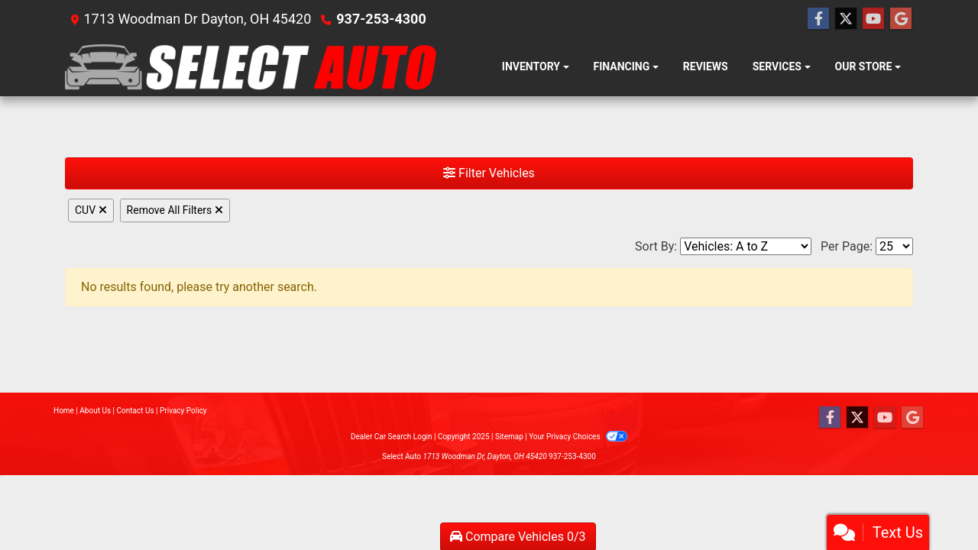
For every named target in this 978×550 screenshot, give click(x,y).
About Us (95, 410)
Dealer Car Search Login (391, 436)
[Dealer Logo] (250, 67)
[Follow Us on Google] (901, 19)
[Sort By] (745, 246)
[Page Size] (894, 246)
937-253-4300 (381, 19)
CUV (91, 210)
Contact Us (135, 410)
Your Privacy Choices (578, 436)
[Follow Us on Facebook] (818, 19)
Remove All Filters (175, 210)
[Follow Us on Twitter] (846, 19)
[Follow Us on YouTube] (873, 19)
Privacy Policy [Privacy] (183, 410)
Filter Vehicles (489, 173)
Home (63, 410)
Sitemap (509, 436)
